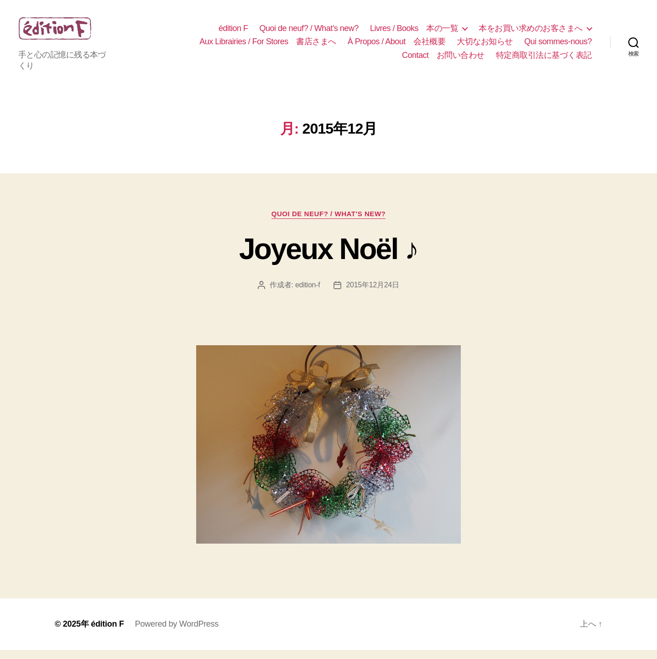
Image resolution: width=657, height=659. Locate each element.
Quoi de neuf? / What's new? (328, 223)
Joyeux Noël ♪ (328, 258)
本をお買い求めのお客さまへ (531, 32)
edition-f (307, 294)
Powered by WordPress (177, 633)
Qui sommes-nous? (558, 46)
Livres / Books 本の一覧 (414, 32)
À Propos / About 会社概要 (397, 46)
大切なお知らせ (485, 46)
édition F (233, 32)
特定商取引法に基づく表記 (544, 59)
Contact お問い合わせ (443, 59)
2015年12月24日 (372, 294)
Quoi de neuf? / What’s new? (309, 32)
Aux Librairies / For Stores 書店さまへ (267, 46)
